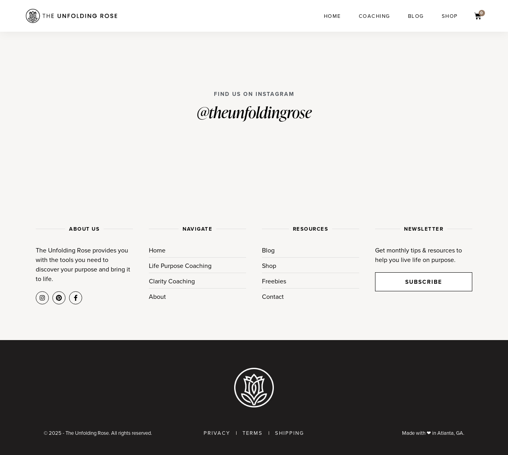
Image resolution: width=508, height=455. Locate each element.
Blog (416, 15)
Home (332, 15)
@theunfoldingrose (254, 112)
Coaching (374, 15)
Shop (450, 15)
